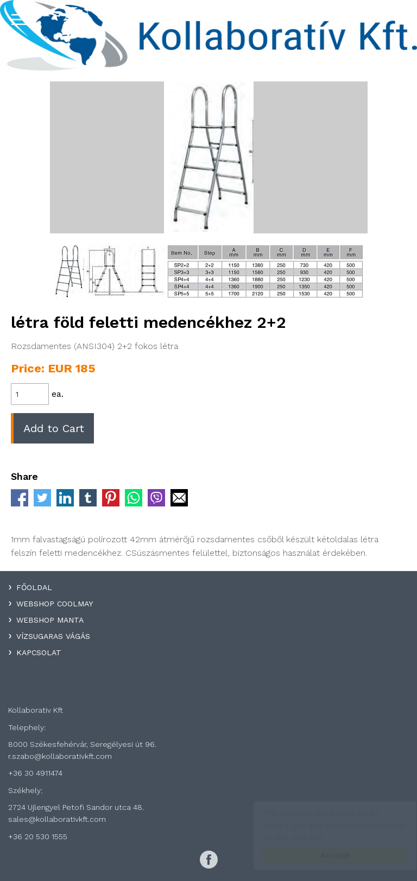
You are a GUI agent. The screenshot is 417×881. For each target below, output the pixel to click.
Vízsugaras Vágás (53, 636)
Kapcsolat (38, 652)
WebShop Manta (50, 620)
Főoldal (34, 587)
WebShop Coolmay (54, 603)
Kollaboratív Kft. (208, 35)
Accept (324, 855)
